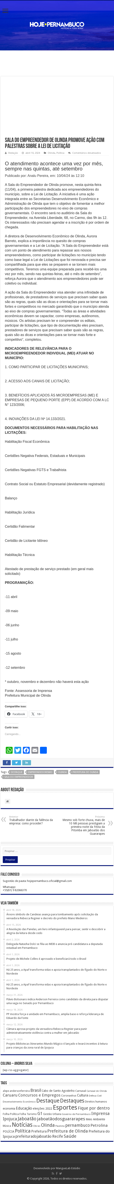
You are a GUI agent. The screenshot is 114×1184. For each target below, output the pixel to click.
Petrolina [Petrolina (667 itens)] (99, 1125)
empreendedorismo (40, 772)
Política (60, 153)
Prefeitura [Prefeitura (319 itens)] (39, 1131)
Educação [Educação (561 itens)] (24, 1108)
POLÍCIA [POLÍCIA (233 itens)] (8, 1131)
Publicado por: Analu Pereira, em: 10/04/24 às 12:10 (44, 176)
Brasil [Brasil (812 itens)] (35, 1090)
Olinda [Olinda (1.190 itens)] (48, 1125)
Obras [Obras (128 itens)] (36, 1125)
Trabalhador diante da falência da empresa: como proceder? (31, 820)
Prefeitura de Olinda (85, 772)
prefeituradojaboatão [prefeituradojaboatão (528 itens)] (33, 1136)
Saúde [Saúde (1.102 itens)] (70, 1136)
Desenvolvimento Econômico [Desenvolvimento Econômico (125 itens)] (19, 1101)
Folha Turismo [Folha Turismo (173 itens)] (28, 1114)
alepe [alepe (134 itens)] (6, 1090)
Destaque (16, 772)
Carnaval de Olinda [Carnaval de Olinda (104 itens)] (97, 1091)
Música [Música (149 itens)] (7, 1125)
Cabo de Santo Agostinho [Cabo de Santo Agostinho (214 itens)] (58, 1090)
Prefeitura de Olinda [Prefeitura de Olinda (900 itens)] (67, 1131)
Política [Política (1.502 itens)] (23, 1131)
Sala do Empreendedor (18, 777)
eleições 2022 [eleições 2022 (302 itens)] (42, 1108)
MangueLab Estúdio (68, 1168)
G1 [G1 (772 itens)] (40, 1113)
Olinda (51, 153)
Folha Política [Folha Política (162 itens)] (11, 1114)
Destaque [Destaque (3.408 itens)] (47, 1100)
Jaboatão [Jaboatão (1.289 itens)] (27, 1118)
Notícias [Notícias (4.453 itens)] (22, 1124)
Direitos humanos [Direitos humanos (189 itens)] (96, 1101)
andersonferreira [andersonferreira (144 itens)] (20, 1090)
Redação (13, 153)
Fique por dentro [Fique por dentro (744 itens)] (94, 1108)
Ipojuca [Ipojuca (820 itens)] (10, 1118)
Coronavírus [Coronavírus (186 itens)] (68, 1095)
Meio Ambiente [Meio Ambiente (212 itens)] (95, 1119)
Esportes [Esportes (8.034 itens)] (65, 1107)
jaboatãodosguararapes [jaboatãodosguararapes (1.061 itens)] (61, 1118)
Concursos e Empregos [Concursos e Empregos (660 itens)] (39, 1095)
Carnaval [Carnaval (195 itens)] (80, 1090)
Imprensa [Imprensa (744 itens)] (100, 1113)
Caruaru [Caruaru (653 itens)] (10, 1095)
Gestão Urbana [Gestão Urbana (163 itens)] (52, 1114)
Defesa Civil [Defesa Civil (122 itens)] (95, 1095)
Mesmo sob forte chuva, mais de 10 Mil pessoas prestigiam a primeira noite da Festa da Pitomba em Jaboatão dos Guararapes (83, 825)
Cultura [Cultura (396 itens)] (82, 1095)
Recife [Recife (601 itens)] (57, 1136)
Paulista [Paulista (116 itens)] (60, 1126)
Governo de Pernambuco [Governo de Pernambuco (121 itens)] (76, 1114)
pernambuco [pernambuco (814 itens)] (77, 1125)
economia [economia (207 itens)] (9, 1108)
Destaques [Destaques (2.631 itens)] (72, 1101)
